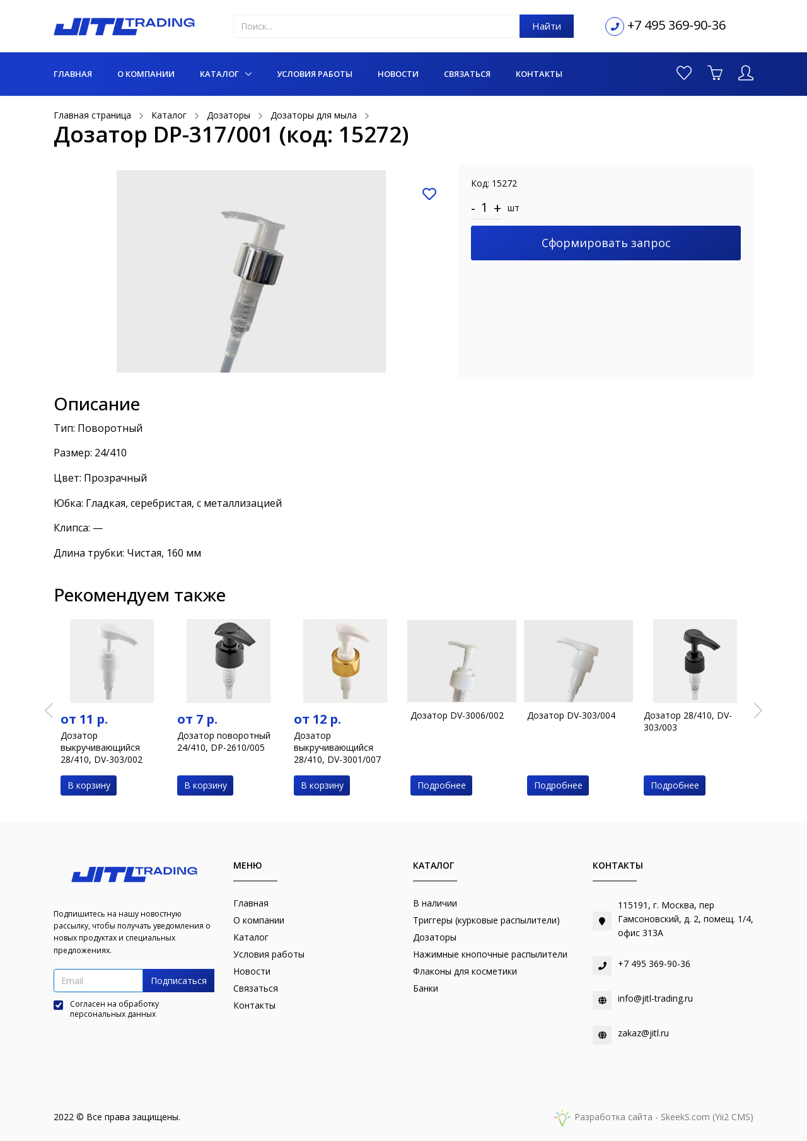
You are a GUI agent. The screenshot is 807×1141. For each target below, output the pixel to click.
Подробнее (441, 785)
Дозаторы (434, 937)
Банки (425, 988)
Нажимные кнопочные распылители (490, 954)
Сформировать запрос (606, 242)
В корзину (88, 785)
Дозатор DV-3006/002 (457, 715)
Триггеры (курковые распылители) (486, 920)
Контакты (539, 73)
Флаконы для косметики (465, 971)
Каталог (220, 73)
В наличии (435, 903)
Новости (398, 73)
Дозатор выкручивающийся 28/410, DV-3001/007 (337, 747)
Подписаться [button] (179, 981)
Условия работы (314, 73)
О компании (146, 73)
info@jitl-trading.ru (655, 998)
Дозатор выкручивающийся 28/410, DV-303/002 (101, 747)
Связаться (467, 73)
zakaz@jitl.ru (643, 1033)
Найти (546, 26)
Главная (73, 73)
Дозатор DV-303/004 (571, 715)
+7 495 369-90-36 (676, 24)
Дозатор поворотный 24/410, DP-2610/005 (223, 741)
